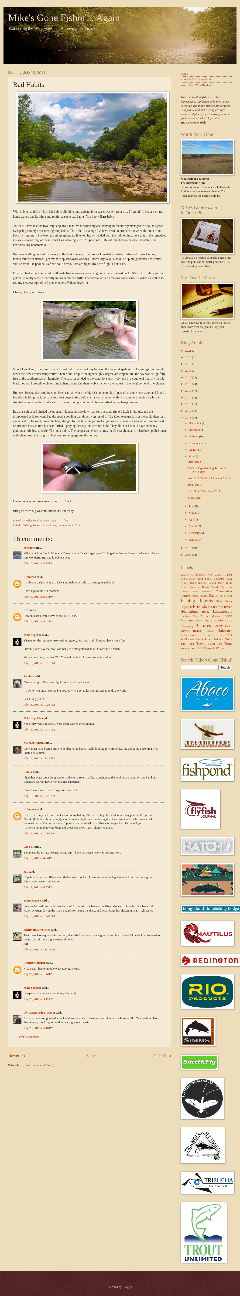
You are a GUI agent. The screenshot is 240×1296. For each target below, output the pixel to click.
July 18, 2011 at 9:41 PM (38, 621)
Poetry (218, 626)
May (192, 512)
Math (195, 616)
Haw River (49, 525)
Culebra (185, 595)
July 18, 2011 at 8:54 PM (38, 563)
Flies (219, 601)
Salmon (210, 631)
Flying (228, 601)
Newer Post (18, 1055)
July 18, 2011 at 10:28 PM (39, 704)
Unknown (30, 577)
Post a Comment (29, 1037)
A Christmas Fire (201, 574)
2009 (188, 554)
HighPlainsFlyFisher (37, 929)
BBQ (193, 583)
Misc (228, 616)
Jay (26, 871)
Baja (229, 578)
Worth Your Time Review (196, 85)
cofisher (29, 547)
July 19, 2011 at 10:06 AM (39, 833)
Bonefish (194, 587)
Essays (203, 595)
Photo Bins (223, 620)
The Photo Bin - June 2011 (204, 491)
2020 (188, 357)
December (195, 423)
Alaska (227, 574)
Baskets (184, 583)
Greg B (28, 846)
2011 (188, 417)
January (194, 539)
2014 (188, 397)
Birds (229, 583)
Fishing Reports (32, 525)
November (195, 430)
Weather (186, 648)
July (192, 456)
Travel (201, 643)
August (193, 449)
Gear (211, 607)
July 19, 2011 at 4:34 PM (38, 858)
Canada (215, 587)
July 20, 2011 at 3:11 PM (38, 999)
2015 (188, 390)
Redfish (197, 630)
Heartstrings (189, 611)
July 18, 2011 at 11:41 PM (39, 758)
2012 (188, 410)
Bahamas (218, 578)
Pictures (203, 625)
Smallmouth (187, 639)
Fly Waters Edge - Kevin (39, 1012)
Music (199, 620)
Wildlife (197, 648)
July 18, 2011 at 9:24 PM (38, 596)
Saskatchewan (188, 635)
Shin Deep (194, 497)
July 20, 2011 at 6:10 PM (38, 1028)
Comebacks (206, 591)
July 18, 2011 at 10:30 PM (39, 729)
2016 (188, 384)
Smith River (204, 639)
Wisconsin (209, 648)
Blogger (127, 1287)
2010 (188, 548)
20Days (185, 574)
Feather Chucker (34, 962)
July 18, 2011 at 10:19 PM (39, 663)
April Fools (204, 578)
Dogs (195, 595)
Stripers (218, 639)
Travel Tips (215, 643)
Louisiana (185, 616)
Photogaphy (187, 626)
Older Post (162, 1055)
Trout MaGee (32, 900)
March (193, 526)
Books (205, 587)
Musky (208, 620)
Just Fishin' (195, 461)
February (194, 533)
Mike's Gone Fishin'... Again (64, 17)
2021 (188, 350)
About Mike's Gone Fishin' (197, 79)
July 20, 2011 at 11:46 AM (39, 949)
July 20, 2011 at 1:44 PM (38, 974)
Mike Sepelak (32, 635)
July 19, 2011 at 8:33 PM (38, 887)
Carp (223, 587)
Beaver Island (207, 583)
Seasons (208, 635)
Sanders (29, 676)
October (194, 436)
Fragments (186, 607)
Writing (220, 648)
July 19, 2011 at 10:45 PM (39, 916)
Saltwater (225, 630)
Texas (228, 639)
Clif (26, 610)
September (195, 443)
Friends (200, 606)
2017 (188, 377)
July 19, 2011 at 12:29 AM (39, 796)
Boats (184, 587)
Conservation (224, 591)
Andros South (188, 579)
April (192, 519)
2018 (188, 370)
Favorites (216, 595)
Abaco (218, 574)
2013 (188, 404)
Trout (78, 525)
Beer (221, 583)
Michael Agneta (34, 742)
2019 (188, 364)
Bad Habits (195, 485)
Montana (187, 620)
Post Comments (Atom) (39, 1065)
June (192, 506)
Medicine (217, 616)
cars (230, 587)
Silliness (226, 635)
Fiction (228, 595)
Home (90, 1055)
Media (205, 616)
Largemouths (66, 525)
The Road (187, 643)
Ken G (28, 772)
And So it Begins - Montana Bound (209, 478)
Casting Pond (189, 591)
